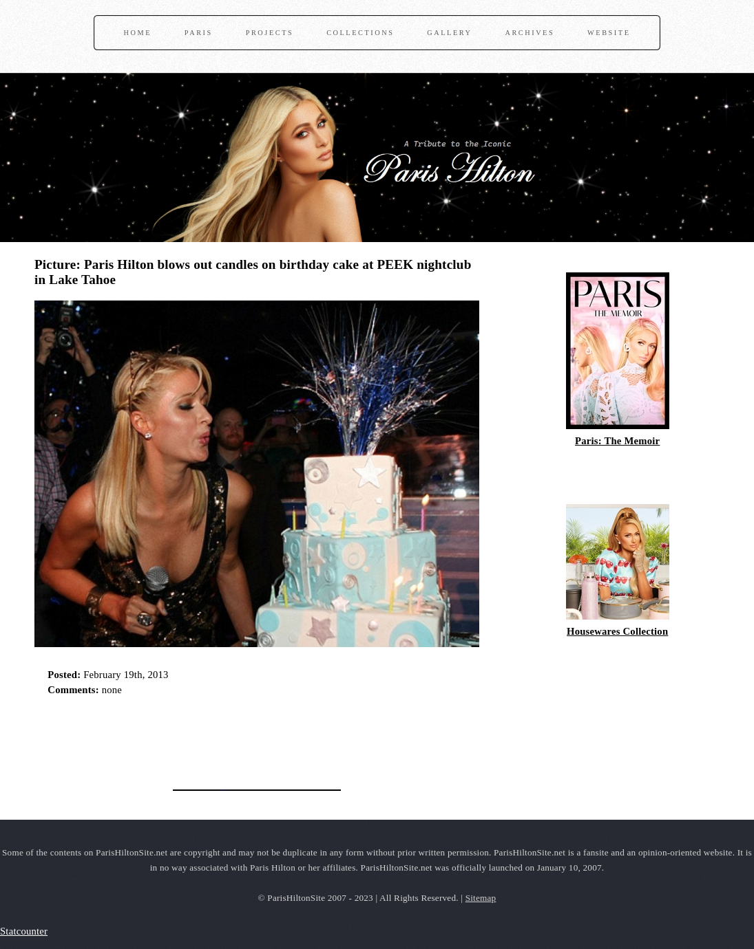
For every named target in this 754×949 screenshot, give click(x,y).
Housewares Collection (617, 631)
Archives (529, 32)
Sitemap (480, 898)
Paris (199, 32)
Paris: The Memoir (617, 440)
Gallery (449, 32)
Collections (360, 32)
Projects (270, 32)
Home (137, 32)
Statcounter (24, 931)
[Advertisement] (195, 738)
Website (608, 32)
